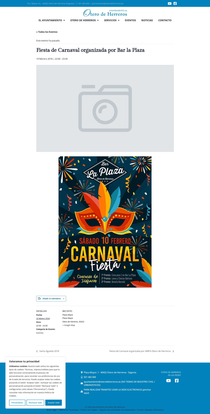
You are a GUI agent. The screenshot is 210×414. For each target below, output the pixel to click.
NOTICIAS (147, 20)
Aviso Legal (52, 410)
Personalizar (17, 402)
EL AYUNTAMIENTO (52, 20)
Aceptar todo (53, 402)
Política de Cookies (89, 410)
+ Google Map (68, 325)
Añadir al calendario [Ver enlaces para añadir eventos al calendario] (51, 298)
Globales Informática (154, 410)
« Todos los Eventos (46, 31)
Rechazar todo (35, 402)
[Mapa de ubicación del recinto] (103, 324)
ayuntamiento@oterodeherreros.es (107, 3)
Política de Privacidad (68, 410)
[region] (35, 383)
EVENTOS (130, 20)
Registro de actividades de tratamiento (117, 410)
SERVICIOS (111, 20)
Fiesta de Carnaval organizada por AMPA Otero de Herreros (140, 351)
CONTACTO (165, 20)
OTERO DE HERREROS (84, 20)
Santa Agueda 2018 (49, 351)
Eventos (39, 333)
